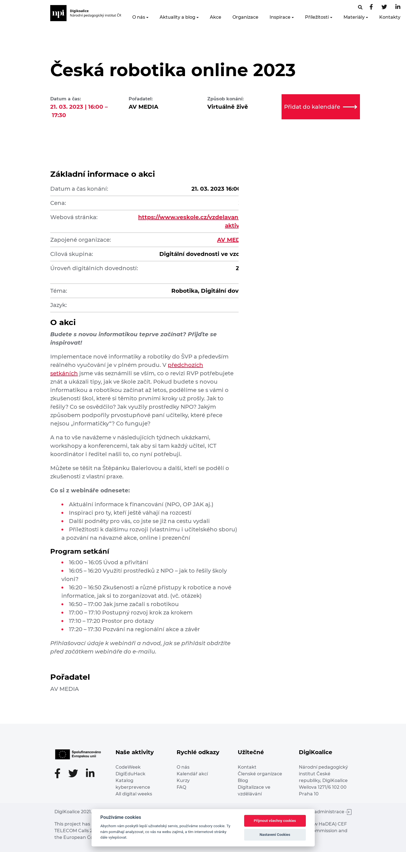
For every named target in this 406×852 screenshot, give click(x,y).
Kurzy (183, 780)
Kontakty (389, 17)
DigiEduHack (130, 773)
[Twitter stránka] (384, 7)
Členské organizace (260, 773)
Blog (243, 780)
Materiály (354, 17)
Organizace (245, 17)
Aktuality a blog (177, 17)
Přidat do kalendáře (320, 106)
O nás (138, 17)
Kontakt (247, 767)
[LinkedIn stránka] (397, 7)
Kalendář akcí (192, 773)
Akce (215, 17)
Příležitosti (317, 17)
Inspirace (280, 17)
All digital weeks (134, 794)
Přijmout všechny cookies (275, 821)
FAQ (181, 787)
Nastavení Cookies (275, 834)
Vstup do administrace (322, 811)
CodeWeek (128, 767)
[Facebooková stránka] (360, 7)
